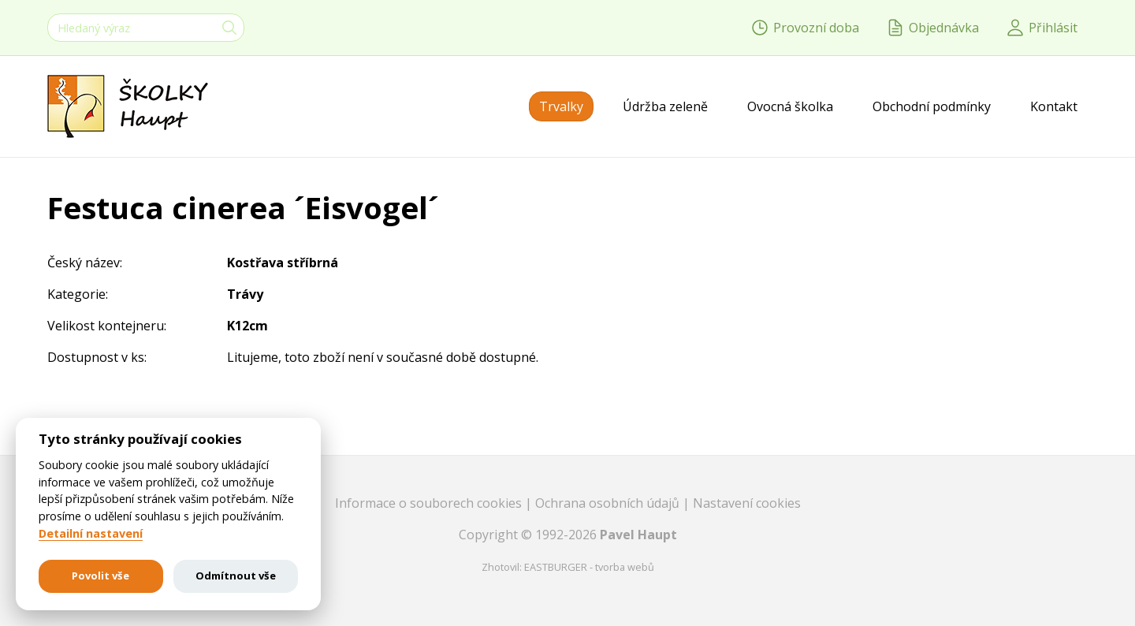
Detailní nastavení (91, 534)
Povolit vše (100, 575)
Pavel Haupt (638, 534)
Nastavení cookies (747, 503)
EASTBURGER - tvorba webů (589, 567)
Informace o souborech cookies (430, 503)
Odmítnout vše (235, 575)
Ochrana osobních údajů (609, 503)
